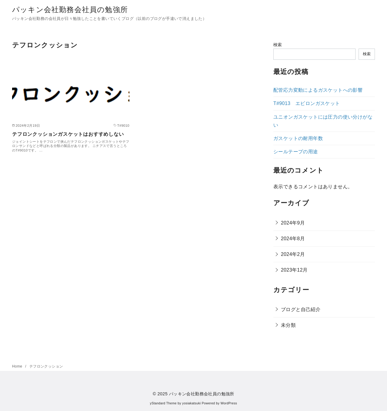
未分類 (288, 325)
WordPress (228, 403)
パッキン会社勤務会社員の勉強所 (70, 9)
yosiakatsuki (191, 403)
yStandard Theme (163, 403)
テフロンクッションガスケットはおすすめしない (68, 134)
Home (17, 366)
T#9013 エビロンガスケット (306, 103)
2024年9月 (293, 222)
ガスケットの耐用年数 (298, 138)
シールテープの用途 (295, 151)
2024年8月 (293, 238)
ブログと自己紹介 (300, 309)
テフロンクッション (46, 366)
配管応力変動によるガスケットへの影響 (318, 90)
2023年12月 (294, 269)
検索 (277, 44)
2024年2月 (293, 254)
